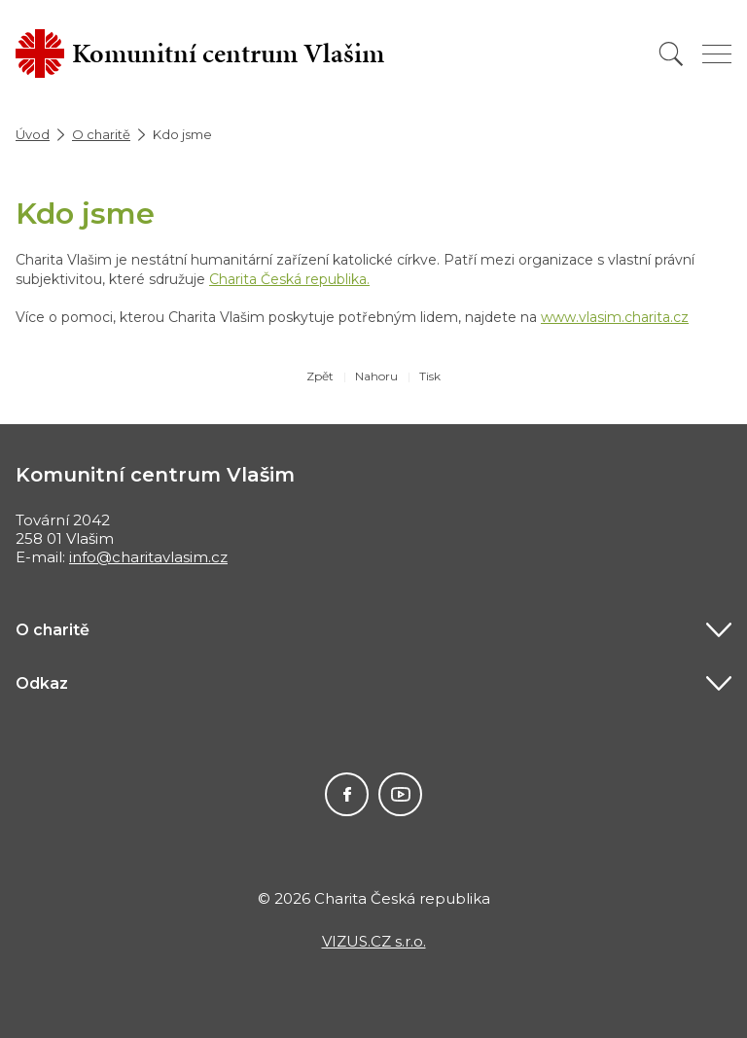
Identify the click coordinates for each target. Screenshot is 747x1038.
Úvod (33, 134)
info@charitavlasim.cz (148, 557)
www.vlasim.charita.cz (615, 317)
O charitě (101, 134)
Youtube (400, 794)
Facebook (347, 794)
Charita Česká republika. (289, 279)
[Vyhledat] (671, 54)
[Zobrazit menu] (716, 54)
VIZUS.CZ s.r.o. (374, 941)
